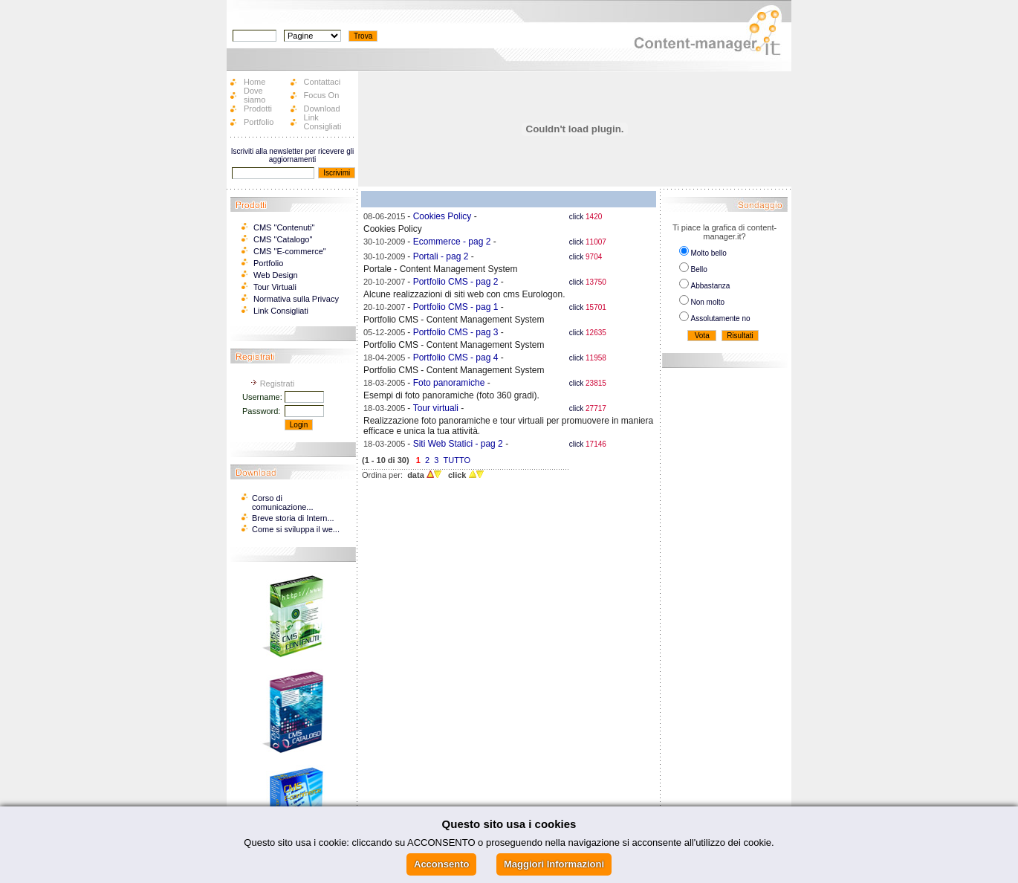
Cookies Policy (442, 216)
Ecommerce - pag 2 (452, 241)
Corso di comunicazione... (283, 502)
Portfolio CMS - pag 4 (456, 357)
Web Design (275, 275)
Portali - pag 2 (441, 256)
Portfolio (258, 121)
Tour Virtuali (274, 286)
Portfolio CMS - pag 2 (456, 281)
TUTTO (457, 460)
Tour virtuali (435, 408)
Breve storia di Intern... (293, 518)
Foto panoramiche (449, 383)
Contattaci (322, 81)
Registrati (277, 383)
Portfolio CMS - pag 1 (456, 307)
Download (322, 108)
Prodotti (258, 108)
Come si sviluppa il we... (296, 529)
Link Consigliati (323, 122)
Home (254, 81)
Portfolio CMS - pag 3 (456, 332)
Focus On (322, 95)
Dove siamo (254, 95)
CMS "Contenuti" (283, 227)
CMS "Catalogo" (282, 239)
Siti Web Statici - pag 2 (458, 444)
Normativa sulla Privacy (296, 298)
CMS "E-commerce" (289, 251)
